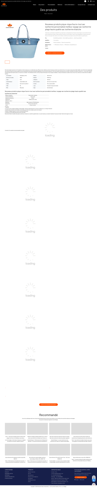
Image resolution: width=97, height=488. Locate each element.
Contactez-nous (91, 4)
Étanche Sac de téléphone (33, 476)
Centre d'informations (69, 4)
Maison (34, 4)
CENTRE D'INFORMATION (9, 476)
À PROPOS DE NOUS (8, 478)
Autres (29, 481)
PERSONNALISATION (9, 473)
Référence (60, 4)
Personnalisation (51, 4)
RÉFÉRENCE (7, 475)
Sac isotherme (30, 475)
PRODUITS (7, 472)
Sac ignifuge (30, 478)
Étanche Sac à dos (31, 472)
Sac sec (29, 473)
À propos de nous (81, 4)
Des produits (41, 4)
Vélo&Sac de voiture (32, 480)
